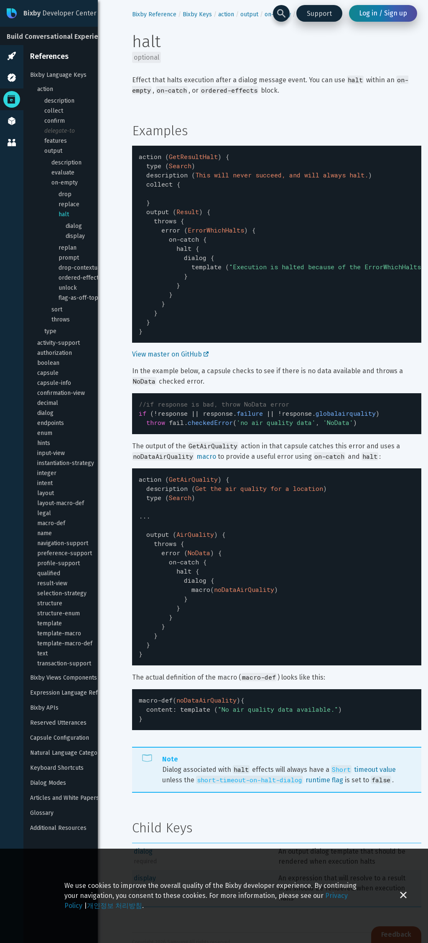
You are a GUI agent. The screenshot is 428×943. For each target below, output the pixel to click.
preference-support (64, 553)
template (49, 623)
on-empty (64, 182)
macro (206, 437)
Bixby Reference (154, 14)
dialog (74, 226)
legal (44, 513)
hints (43, 443)
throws (60, 319)
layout (45, 493)
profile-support (58, 563)
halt (64, 214)
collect (53, 110)
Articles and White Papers (64, 797)
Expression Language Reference (73, 692)
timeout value (363, 731)
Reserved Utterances (58, 722)
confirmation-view (61, 393)
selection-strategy (62, 593)
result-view (52, 583)
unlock (68, 287)
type (50, 331)
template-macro (59, 633)
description (59, 100)
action (45, 89)
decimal (47, 403)
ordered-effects (80, 277)
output (53, 150)
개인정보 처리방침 (114, 906)
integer (46, 473)
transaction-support (64, 663)
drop (65, 194)
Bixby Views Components (63, 677)
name (44, 533)
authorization (54, 352)
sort (56, 309)
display (75, 236)
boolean (48, 363)
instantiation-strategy (65, 463)
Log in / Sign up (383, 13)
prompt (69, 257)
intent (45, 483)
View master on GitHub (170, 337)
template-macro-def (64, 643)
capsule (48, 373)
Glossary (42, 813)
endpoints (50, 423)
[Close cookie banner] (403, 896)
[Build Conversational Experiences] (62, 36)
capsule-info (54, 383)
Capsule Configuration (59, 737)
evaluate (62, 172)
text (42, 653)
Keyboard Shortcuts (57, 767)
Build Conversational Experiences (60, 36)
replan (67, 247)
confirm (54, 120)
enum (44, 433)
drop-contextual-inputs (90, 267)
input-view (51, 453)
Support (319, 14)
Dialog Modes (48, 782)
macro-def (51, 523)
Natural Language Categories (68, 752)
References (49, 56)
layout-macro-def (60, 503)
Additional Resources (58, 828)
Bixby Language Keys (58, 74)
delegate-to (59, 130)
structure (49, 603)
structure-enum (58, 613)
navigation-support (62, 543)
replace (69, 204)
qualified (48, 573)
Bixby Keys (197, 14)
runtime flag (269, 742)
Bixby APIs (44, 707)
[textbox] (276, 236)
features (55, 140)
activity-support (58, 342)
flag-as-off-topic (80, 297)
